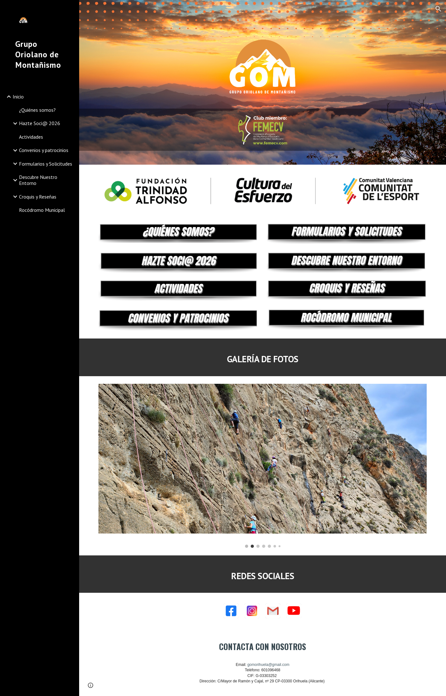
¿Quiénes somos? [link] (37, 110)
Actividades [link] (31, 137)
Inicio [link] (18, 96)
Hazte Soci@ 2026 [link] (39, 123)
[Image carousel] (262, 466)
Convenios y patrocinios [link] (43, 150)
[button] (438, 8)
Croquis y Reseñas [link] (37, 196)
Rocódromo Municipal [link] (42, 210)
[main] (262, 357)
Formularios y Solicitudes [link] (45, 164)
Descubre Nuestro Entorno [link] (38, 180)
